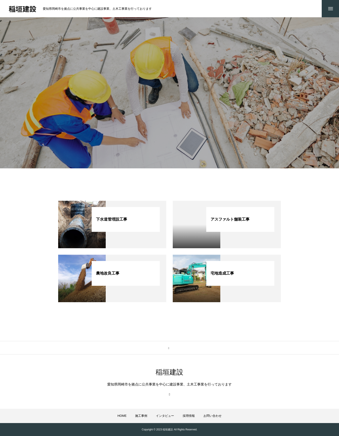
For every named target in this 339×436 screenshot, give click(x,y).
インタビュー (165, 416)
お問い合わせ (212, 416)
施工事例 (141, 416)
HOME (121, 416)
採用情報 (189, 416)
